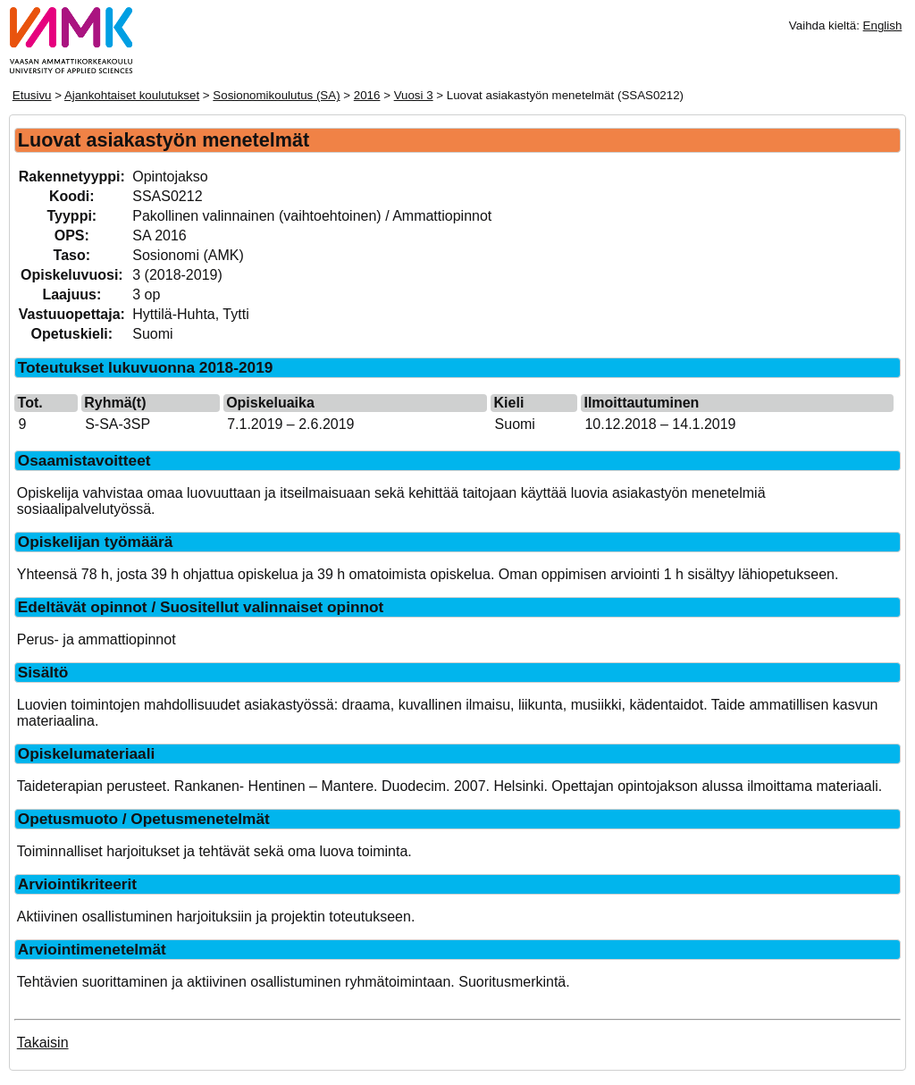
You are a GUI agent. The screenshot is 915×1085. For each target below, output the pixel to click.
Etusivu (32, 95)
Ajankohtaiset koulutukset (131, 95)
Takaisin (43, 1042)
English (882, 25)
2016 (367, 95)
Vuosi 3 (413, 95)
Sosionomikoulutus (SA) (276, 95)
